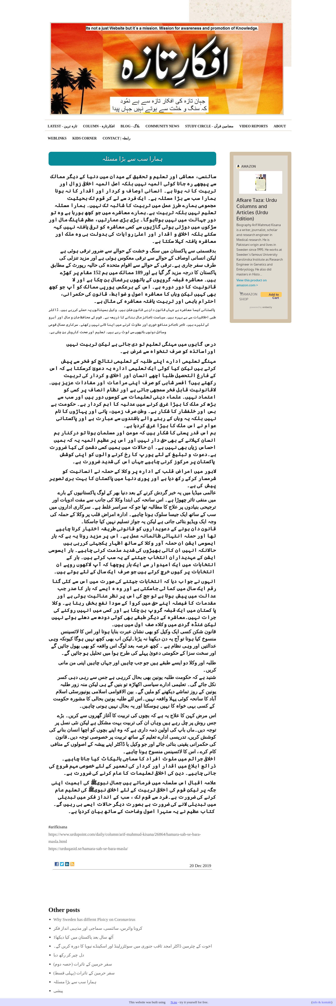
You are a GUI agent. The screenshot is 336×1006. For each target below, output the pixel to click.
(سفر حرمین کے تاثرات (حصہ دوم (82, 964)
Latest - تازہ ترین (62, 126)
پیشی (58, 990)
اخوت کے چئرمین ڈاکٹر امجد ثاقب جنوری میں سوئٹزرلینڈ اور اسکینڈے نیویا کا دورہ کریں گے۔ (132, 946)
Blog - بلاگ (130, 126)
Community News (162, 126)
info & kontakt (321, 1002)
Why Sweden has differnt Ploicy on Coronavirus (94, 919)
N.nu (174, 1002)
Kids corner (84, 138)
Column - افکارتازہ (99, 126)
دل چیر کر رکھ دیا (68, 955)
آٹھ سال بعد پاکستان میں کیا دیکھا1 (83, 937)
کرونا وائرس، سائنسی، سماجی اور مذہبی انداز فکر (97, 928)
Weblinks (57, 138)
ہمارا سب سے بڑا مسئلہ (74, 982)
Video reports (253, 126)
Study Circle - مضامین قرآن (209, 126)
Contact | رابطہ (116, 138)
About (280, 126)
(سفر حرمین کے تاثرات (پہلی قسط (84, 973)
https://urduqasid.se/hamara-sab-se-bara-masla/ (88, 848)
